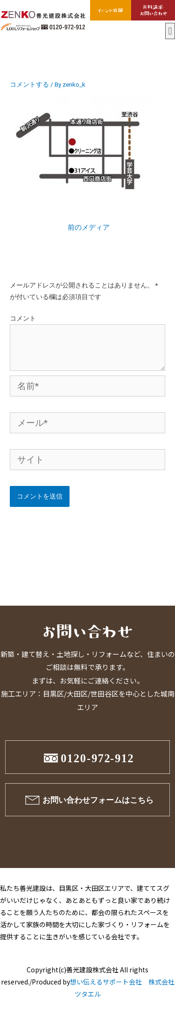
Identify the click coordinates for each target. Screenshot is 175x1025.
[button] (170, 31)
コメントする (29, 84)
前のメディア (89, 227)
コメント (23, 318)
